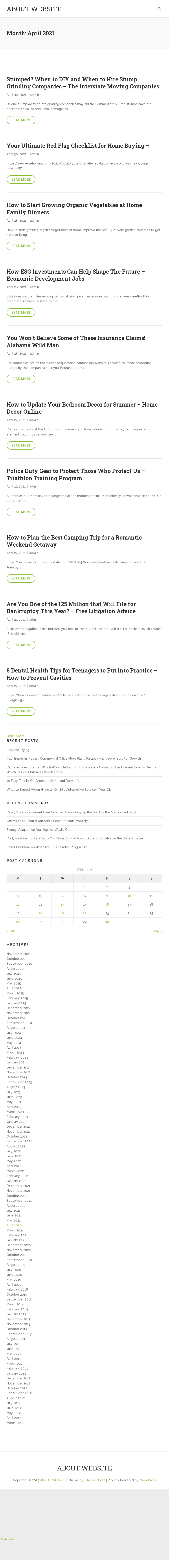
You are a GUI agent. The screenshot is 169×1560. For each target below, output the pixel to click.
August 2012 (16, 1398)
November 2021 (18, 1190)
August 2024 (16, 1027)
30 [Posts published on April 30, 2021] (107, 922)
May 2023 (14, 1102)
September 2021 (19, 1200)
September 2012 (19, 1393)
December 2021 (18, 1186)
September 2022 (19, 1141)
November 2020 (19, 1250)
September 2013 (19, 1334)
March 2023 (15, 1111)
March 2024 (15, 1052)
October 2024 (17, 1018)
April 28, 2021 (16, 220)
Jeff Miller (14, 821)
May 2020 (14, 1279)
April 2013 (14, 1358)
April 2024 (14, 1047)
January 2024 (16, 1062)
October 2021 (17, 1196)
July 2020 (14, 1270)
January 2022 (16, 1181)
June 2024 (14, 1037)
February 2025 (17, 998)
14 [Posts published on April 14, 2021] (62, 904)
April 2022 (14, 1166)
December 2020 (19, 1245)
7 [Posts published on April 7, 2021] (62, 896)
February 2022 (17, 1176)
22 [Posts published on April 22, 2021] (84, 913)
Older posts (15, 736)
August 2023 (16, 1087)
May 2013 (14, 1353)
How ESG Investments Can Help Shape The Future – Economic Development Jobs (76, 275)
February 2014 (17, 1309)
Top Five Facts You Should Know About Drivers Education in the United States (85, 838)
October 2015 (17, 1294)
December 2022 (19, 1126)
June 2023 (14, 1097)
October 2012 (17, 1388)
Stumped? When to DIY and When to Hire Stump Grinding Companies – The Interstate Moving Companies (83, 83)
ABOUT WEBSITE (34, 8)
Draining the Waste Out (53, 829)
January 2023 (16, 1121)
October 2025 (17, 958)
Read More (21, 120)
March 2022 (15, 1171)
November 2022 (19, 1131)
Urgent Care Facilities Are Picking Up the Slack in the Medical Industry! (84, 812)
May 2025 (14, 983)
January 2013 (16, 1373)
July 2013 (13, 1343)
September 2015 (19, 1299)
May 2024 (14, 1042)
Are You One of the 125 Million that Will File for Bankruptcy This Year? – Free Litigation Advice (71, 607)
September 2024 (19, 1023)
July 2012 (13, 1403)
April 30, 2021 (16, 95)
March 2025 (15, 993)
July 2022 (14, 1151)
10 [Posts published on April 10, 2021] (129, 896)
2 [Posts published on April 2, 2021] (107, 887)
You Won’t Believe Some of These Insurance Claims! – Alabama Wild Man (78, 341)
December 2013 (18, 1319)
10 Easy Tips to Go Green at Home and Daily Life (43, 781)
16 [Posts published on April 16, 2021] (107, 904)
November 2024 (19, 1013)
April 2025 (14, 988)
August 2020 (16, 1265)
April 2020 (14, 1284)
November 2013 (18, 1324)
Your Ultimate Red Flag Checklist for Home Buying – (78, 145)
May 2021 (14, 1220)
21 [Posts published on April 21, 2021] (62, 913)
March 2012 (15, 1423)
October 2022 (17, 1136)
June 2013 (14, 1349)
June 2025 (14, 978)
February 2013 (17, 1368)
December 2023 (19, 1067)
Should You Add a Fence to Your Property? (58, 821)
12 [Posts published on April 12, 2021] (18, 904)
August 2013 (16, 1339)
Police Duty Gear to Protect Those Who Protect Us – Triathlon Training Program (76, 474)
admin (34, 95)
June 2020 (14, 1274)
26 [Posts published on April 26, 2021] (18, 922)
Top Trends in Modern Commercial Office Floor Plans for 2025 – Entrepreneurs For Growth (74, 758)
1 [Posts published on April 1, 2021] (85, 887)
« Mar (11, 931)
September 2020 (19, 1260)
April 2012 (14, 1418)
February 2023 (17, 1117)
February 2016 (17, 1289)
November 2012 (18, 1383)
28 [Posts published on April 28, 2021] (62, 922)
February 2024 (17, 1057)
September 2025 (19, 963)
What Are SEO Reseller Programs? (61, 847)
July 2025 (14, 973)
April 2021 (14, 1225)
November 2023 (19, 1072)
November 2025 (19, 954)
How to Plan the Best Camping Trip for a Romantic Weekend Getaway (74, 541)
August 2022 (16, 1146)
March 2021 (15, 1230)
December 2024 (19, 1008)
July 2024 (14, 1033)
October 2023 (17, 1077)
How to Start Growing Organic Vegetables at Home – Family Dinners (77, 208)
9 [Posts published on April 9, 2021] (107, 896)
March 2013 (15, 1363)
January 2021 (16, 1240)
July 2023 (14, 1092)
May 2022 (14, 1161)
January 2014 (16, 1314)
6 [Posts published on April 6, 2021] (40, 896)
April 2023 (14, 1107)
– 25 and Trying (18, 750)
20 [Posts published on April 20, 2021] (40, 913)
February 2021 (17, 1235)
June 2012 (14, 1408)
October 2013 (17, 1329)
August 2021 (16, 1205)
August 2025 (16, 968)
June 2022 (14, 1156)
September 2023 (19, 1082)
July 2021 (13, 1210)
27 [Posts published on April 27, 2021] (40, 922)
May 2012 (14, 1413)
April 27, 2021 (16, 420)
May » (157, 931)
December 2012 (18, 1378)
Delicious (8, 1539)
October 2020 (17, 1255)
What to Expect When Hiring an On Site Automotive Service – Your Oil (59, 789)
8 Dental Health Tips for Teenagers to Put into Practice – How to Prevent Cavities (82, 674)
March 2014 (15, 1304)
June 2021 (14, 1215)
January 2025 (16, 1003)
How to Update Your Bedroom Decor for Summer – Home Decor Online (82, 408)
